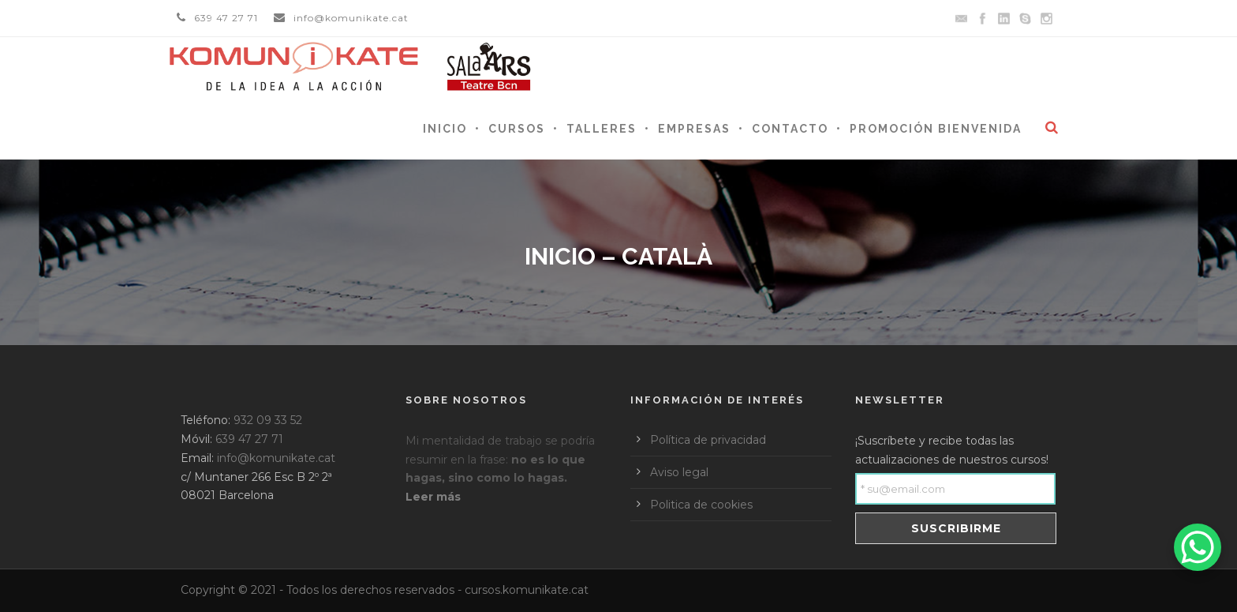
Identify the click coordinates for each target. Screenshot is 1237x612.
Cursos (516, 128)
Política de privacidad (708, 440)
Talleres (601, 128)
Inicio (445, 128)
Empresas (694, 128)
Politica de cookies (701, 504)
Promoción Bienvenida (936, 128)
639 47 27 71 (226, 18)
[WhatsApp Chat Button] (1197, 547)
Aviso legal (679, 472)
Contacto (790, 128)
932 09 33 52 (268, 420)
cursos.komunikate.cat (527, 590)
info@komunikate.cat (351, 18)
